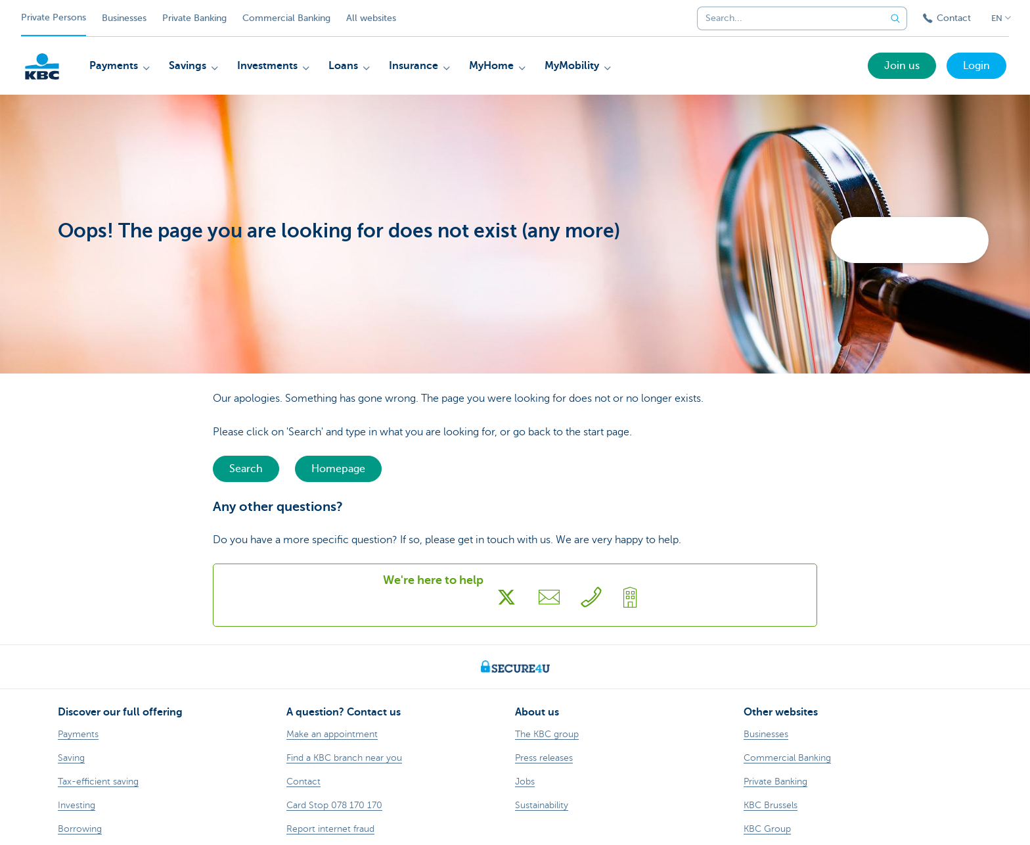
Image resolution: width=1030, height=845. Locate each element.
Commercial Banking (286, 18)
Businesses (124, 18)
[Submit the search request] (895, 18)
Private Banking (194, 18)
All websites (371, 18)
